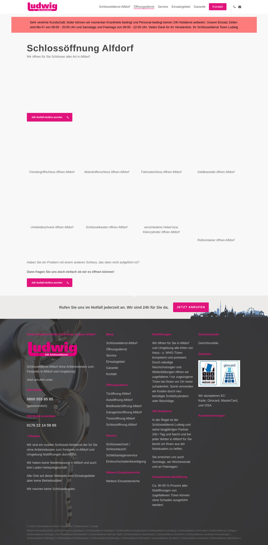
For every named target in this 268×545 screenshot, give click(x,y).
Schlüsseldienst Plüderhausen (73, 538)
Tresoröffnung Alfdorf (120, 418)
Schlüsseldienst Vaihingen (41, 538)
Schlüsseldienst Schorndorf (192, 530)
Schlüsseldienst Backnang (105, 538)
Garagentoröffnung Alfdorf (124, 412)
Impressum (67, 526)
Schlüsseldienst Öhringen (40, 534)
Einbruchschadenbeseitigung (126, 461)
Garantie (112, 368)
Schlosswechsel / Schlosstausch (118, 447)
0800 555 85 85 (40, 399)
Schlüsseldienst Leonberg (162, 530)
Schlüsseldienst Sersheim (165, 538)
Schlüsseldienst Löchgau (222, 530)
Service (111, 355)
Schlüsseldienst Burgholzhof (131, 530)
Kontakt (111, 374)
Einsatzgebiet (115, 361)
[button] (49, 117)
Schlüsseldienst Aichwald (194, 538)
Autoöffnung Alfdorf (119, 400)
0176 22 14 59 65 (41, 425)
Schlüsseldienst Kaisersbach (139, 534)
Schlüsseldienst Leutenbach (69, 530)
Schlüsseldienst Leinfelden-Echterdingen (208, 534)
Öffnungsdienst (116, 349)
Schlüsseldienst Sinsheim (170, 534)
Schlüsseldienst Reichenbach (72, 534)
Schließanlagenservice (121, 455)
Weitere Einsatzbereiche (123, 481)
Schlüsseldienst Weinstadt (135, 538)
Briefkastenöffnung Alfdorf (124, 406)
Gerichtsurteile (208, 343)
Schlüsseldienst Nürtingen (100, 530)
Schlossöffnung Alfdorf (121, 424)
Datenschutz (81, 526)
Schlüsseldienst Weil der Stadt (106, 534)
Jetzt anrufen (191, 307)
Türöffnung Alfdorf (118, 393)
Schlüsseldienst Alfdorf (121, 343)
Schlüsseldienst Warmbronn (225, 538)
